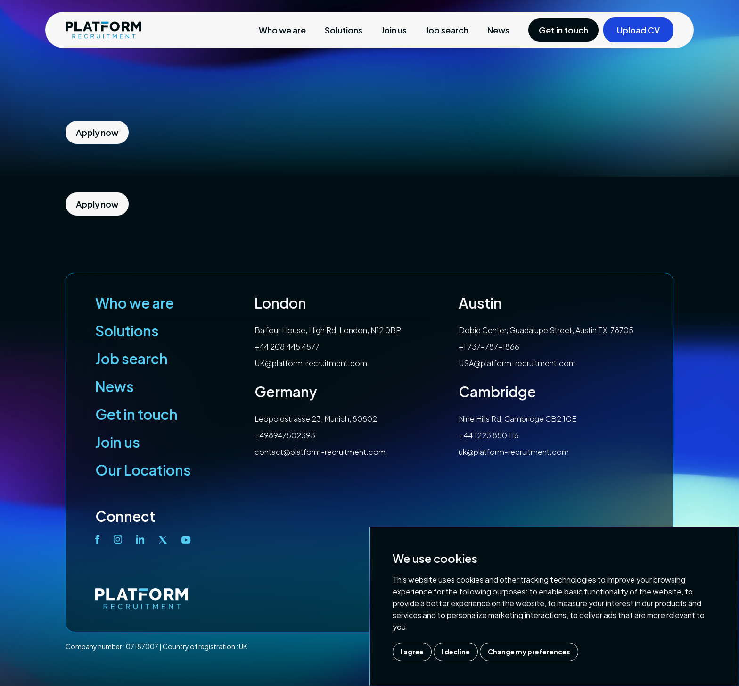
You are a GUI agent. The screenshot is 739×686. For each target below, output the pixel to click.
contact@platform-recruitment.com (320, 452)
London (280, 303)
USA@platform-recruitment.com (517, 363)
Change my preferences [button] (529, 651)
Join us (394, 30)
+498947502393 (285, 435)
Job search (447, 30)
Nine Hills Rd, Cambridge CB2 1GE (517, 419)
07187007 (142, 646)
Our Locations (143, 470)
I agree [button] (412, 651)
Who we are (282, 30)
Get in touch (136, 414)
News (498, 30)
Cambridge (497, 392)
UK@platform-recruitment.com (311, 363)
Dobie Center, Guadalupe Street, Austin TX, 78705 (546, 330)
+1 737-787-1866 (489, 346)
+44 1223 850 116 (489, 435)
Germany (286, 392)
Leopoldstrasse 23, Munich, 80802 (316, 419)
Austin (480, 303)
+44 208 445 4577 (287, 346)
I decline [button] (456, 651)
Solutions (343, 30)
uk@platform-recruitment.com (514, 452)
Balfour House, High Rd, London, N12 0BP (328, 330)
